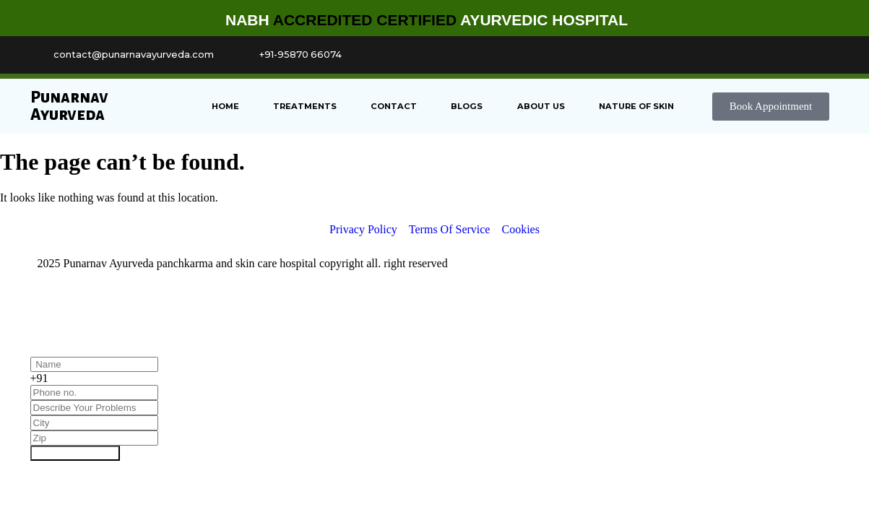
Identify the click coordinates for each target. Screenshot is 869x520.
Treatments (305, 106)
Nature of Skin (636, 106)
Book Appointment (75, 453)
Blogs (467, 106)
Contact (394, 106)
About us (541, 106)
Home (225, 106)
